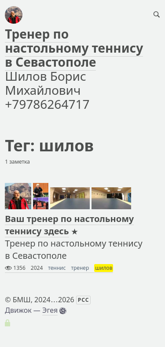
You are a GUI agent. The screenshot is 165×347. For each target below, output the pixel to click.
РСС (83, 300)
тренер (80, 268)
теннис (57, 268)
